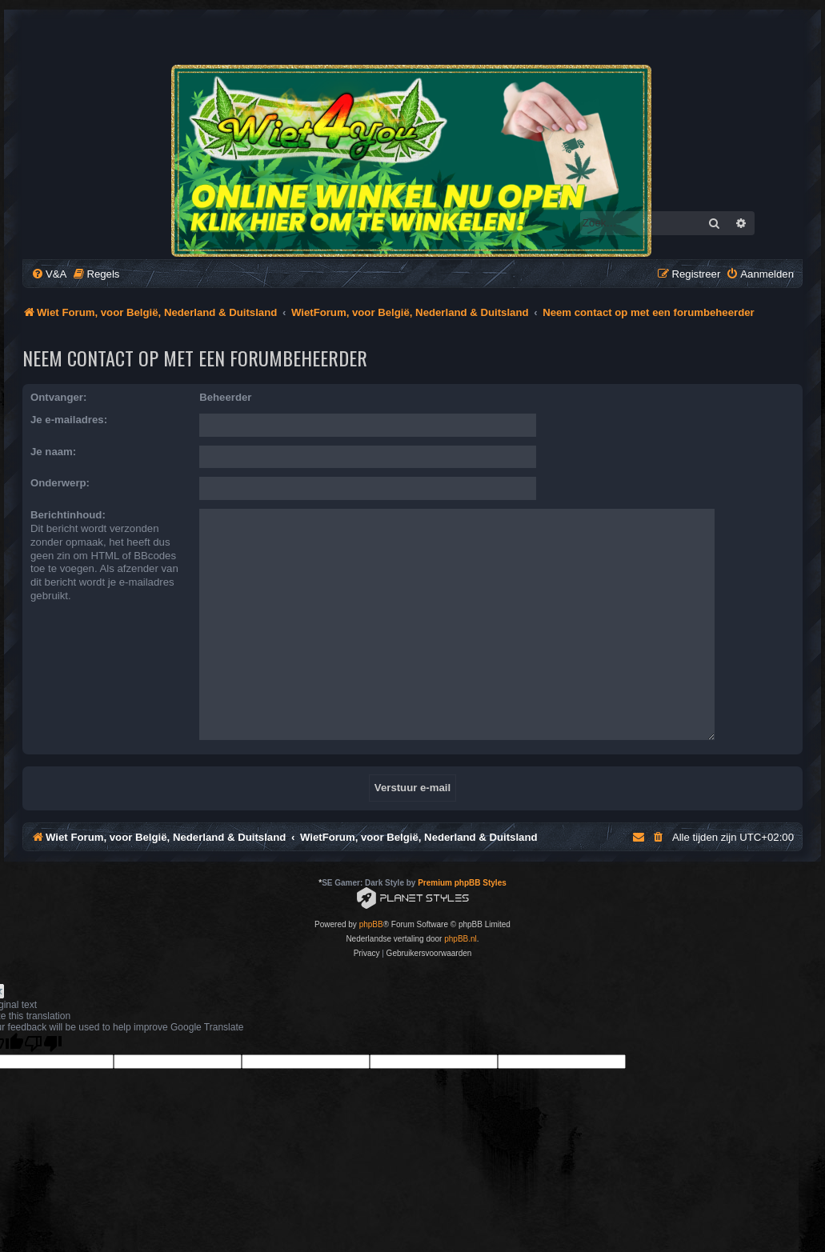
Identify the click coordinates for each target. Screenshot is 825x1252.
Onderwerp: (60, 483)
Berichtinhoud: (68, 515)
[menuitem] (48, 274)
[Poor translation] (43, 1012)
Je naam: (53, 452)
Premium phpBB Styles (462, 851)
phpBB (371, 893)
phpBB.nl (460, 907)
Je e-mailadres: (68, 420)
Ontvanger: (58, 397)
